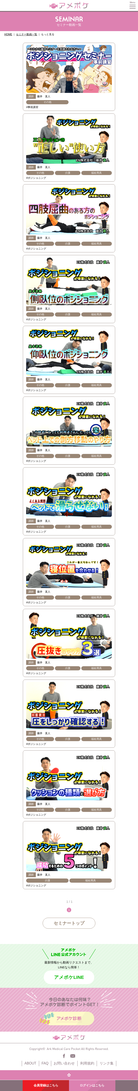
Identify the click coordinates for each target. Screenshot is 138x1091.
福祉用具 (96, 172)
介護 (67, 172)
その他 (47, 102)
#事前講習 (32, 107)
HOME (8, 34)
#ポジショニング (36, 177)
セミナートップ (69, 923)
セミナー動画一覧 (26, 34)
